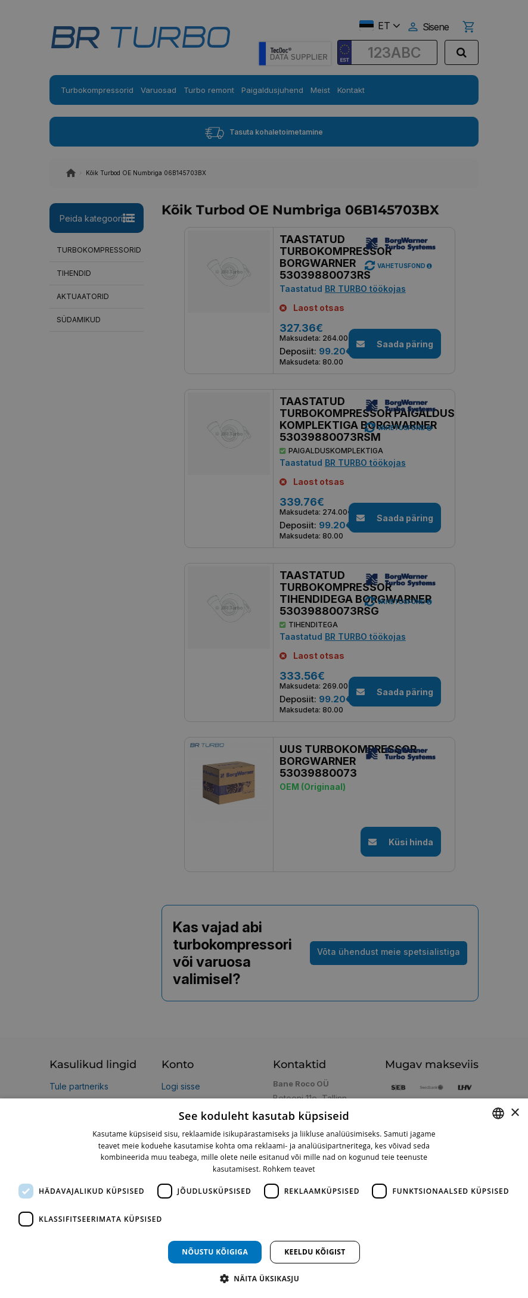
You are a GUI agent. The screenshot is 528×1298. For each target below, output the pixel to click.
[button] (264, 1278)
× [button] (514, 1113)
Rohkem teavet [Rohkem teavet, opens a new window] (289, 1169)
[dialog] (264, 1198)
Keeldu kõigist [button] (315, 1252)
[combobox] (498, 1113)
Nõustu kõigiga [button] (215, 1252)
